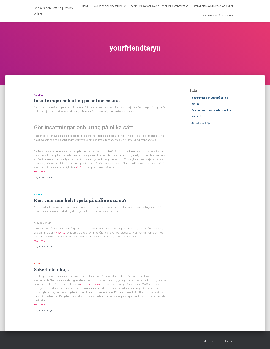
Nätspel (38, 95)
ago (45, 177)
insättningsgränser (90, 284)
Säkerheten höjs (51, 269)
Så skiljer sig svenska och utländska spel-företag (159, 6)
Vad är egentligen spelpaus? (110, 6)
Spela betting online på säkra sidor (213, 6)
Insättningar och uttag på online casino (77, 101)
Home (85, 6)
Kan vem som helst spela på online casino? (80, 200)
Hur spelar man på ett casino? (217, 15)
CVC (78, 167)
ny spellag (59, 232)
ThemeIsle (230, 341)
